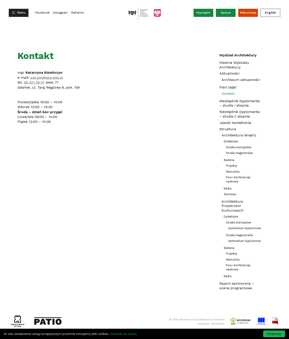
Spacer (225, 12)
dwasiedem (218, 323)
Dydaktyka (231, 141)
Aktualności (229, 74)
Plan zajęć (228, 87)
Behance (77, 12)
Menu (21, 12)
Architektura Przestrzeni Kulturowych (232, 206)
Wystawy (230, 194)
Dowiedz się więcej (123, 333)
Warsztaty (233, 171)
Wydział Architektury (238, 55)
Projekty (231, 165)
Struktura (227, 129)
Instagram (60, 12)
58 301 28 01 (34, 82)
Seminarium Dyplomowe (244, 228)
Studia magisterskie (239, 153)
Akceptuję (274, 333)
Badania (229, 160)
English (270, 12)
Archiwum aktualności (241, 80)
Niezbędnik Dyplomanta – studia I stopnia (239, 103)
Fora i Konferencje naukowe (238, 179)
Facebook (42, 12)
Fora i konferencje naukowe (238, 267)
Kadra (227, 188)
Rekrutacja (248, 12)
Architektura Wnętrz (239, 135)
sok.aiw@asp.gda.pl (46, 77)
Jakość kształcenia (235, 123)
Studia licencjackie (238, 147)
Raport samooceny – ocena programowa (236, 285)
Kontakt (228, 93)
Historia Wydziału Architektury (234, 65)
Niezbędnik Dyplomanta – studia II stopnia (239, 114)
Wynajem (204, 13)
